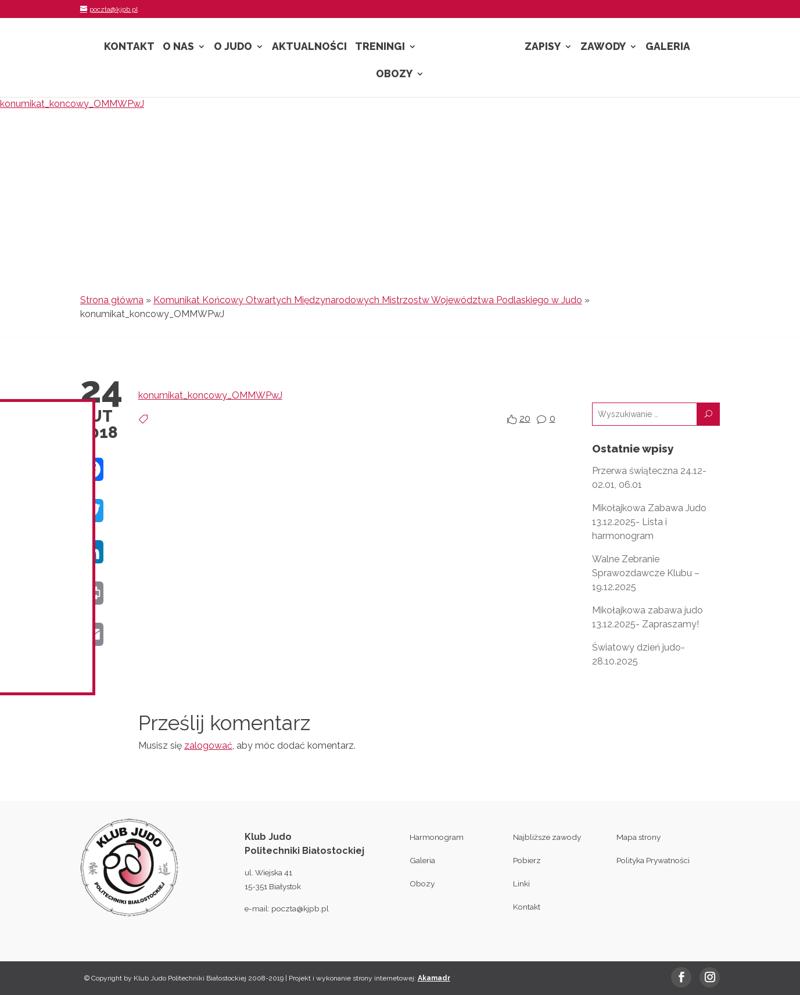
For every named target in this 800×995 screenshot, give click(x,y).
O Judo (233, 47)
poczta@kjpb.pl (300, 908)
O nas (178, 47)
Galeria (667, 47)
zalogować (208, 745)
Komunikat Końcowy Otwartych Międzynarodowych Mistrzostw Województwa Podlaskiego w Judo (367, 300)
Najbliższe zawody (547, 837)
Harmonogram (437, 837)
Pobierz (527, 860)
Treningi (380, 47)
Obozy (394, 75)
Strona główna (112, 300)
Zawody (603, 47)
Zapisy (543, 47)
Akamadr (434, 978)
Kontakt (129, 47)
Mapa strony (638, 837)
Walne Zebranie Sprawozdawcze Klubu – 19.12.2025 (645, 573)
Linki (521, 883)
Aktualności (309, 47)
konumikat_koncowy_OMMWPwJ (72, 103)
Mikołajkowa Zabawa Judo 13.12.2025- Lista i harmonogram (649, 521)
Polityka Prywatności (653, 860)
